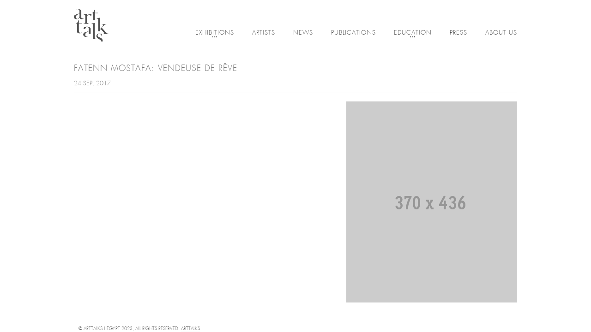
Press (458, 33)
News (303, 33)
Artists (263, 33)
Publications (353, 33)
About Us (501, 33)
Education (413, 33)
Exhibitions (214, 33)
